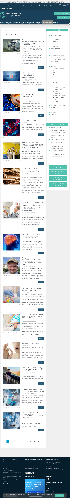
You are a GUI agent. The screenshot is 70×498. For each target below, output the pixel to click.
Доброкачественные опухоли (58, 53)
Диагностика (26, 53)
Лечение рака (32, 212)
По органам (53, 66)
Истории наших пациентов (29, 266)
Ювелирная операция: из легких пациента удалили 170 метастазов (33, 369)
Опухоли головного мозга (31, 234)
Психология (25, 149)
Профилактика (26, 80)
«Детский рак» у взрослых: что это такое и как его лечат (33, 390)
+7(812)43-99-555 (49, 471)
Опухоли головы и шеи (59, 74)
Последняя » (36, 441)
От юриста (53, 117)
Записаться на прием (62, 13)
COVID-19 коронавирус (56, 33)
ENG (4, 5)
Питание (53, 64)
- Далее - (41, 67)
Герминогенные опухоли (57, 48)
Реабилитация (26, 345)
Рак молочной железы (59, 87)
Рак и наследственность (31, 120)
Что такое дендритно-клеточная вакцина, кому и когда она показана (32, 288)
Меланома (56, 44)
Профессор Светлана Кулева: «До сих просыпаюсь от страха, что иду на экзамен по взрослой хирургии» (33, 145)
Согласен (59, 495)
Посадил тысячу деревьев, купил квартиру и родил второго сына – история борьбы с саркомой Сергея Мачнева (32, 261)
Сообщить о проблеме (34, 492)
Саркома (55, 46)
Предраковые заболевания (58, 105)
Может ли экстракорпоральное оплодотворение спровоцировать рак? (30, 74)
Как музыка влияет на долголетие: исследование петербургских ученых (32, 170)
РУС (1, 5)
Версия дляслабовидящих (66, 5)
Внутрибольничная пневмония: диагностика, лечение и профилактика (31, 96)
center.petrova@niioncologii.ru (31, 5)
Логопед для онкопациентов (32, 343)
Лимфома (55, 41)
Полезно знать (12, 30)
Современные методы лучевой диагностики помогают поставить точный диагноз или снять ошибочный (32, 416)
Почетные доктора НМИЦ (6, 8)
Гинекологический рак (59, 68)
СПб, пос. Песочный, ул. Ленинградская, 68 (53, 2)
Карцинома (56, 39)
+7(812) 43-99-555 (47, 5)
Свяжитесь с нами (30, 476)
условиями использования (35, 496)
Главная (6, 30)
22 (27, 441)
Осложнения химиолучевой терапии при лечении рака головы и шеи (32, 316)
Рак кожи (55, 85)
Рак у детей (53, 112)
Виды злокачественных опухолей (30, 236)
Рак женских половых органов (29, 79)
